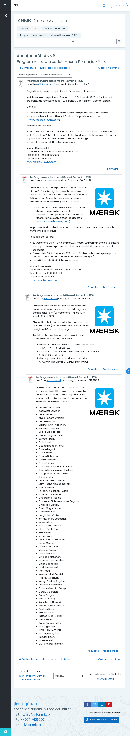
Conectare (119, 5)
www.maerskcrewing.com (44, 119)
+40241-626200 (32, 720)
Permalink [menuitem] (112, 169)
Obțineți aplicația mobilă (101, 719)
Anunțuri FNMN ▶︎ (106, 679)
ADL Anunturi (44, 84)
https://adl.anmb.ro (35, 714)
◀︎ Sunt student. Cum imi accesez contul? (32, 677)
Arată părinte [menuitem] (110, 287)
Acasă (24, 28)
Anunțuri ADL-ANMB (54, 28)
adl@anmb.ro (31, 725)
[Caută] (92, 41)
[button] (65, 41)
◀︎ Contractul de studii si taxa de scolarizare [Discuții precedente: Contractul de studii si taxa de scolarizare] (44, 67)
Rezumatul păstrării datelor (103, 712)
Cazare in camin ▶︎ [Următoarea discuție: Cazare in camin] (109, 67)
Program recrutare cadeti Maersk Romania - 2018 (48, 35)
